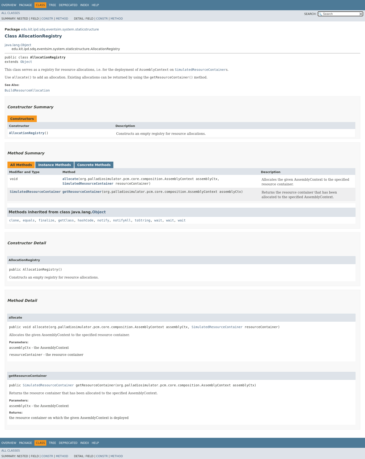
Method (62, 18)
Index (84, 5)
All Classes (10, 13)
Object (26, 62)
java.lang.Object (18, 45)
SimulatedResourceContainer (87, 183)
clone (14, 220)
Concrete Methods (94, 165)
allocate (70, 179)
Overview (8, 5)
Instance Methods (54, 165)
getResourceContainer (82, 192)
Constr (47, 18)
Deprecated (68, 5)
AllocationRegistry (26, 133)
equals (29, 220)
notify (103, 220)
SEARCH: (310, 14)
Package (25, 5)
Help (95, 5)
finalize (46, 220)
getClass (66, 220)
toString (142, 220)
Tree (52, 5)
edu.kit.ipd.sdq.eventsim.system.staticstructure (60, 29)
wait (158, 220)
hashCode (85, 220)
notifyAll (122, 220)
